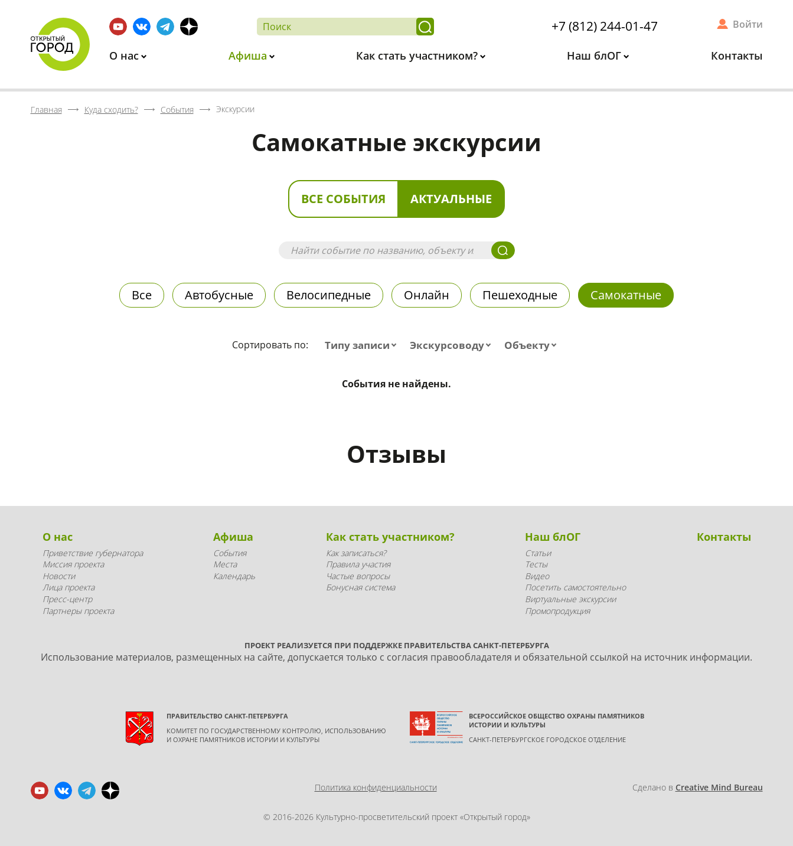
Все (142, 295)
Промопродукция (557, 610)
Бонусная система (360, 587)
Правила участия (358, 564)
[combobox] (363, 345)
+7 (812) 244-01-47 (604, 26)
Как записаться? (356, 552)
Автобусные (219, 295)
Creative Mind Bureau (719, 787)
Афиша (249, 55)
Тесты (536, 564)
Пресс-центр (67, 599)
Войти (748, 24)
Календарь (234, 576)
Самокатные (625, 295)
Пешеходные (519, 295)
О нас (125, 55)
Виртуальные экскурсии (570, 599)
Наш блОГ (595, 55)
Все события (343, 199)
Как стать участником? (418, 55)
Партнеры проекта (78, 610)
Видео (537, 576)
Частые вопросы (358, 576)
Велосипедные (328, 295)
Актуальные (451, 199)
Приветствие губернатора (93, 552)
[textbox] (363, 345)
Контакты (737, 55)
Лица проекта (68, 587)
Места (225, 564)
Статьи (538, 552)
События (229, 552)
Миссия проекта (73, 564)
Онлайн (426, 295)
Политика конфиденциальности (376, 787)
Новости (59, 576)
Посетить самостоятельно (575, 587)
